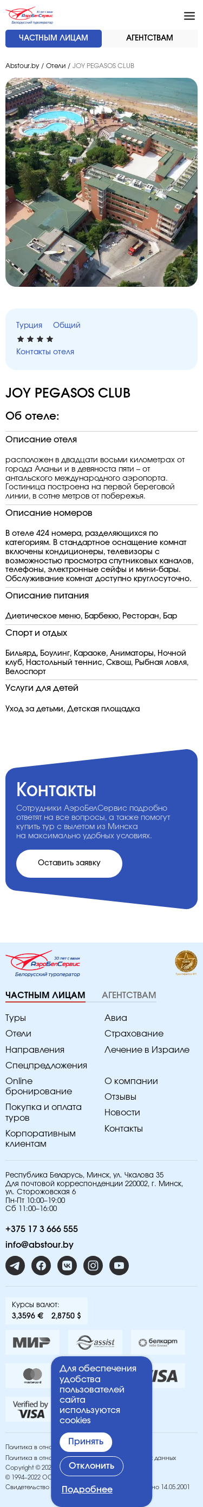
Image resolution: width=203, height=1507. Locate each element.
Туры (15, 1018)
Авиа (115, 1018)
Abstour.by (22, 66)
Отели (56, 66)
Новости (122, 1112)
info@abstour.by (39, 1245)
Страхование (133, 1034)
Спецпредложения (46, 1065)
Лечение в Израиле (146, 1050)
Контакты (123, 1129)
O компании (131, 1081)
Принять (85, 1441)
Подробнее (87, 1489)
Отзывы (120, 1097)
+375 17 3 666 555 (41, 1229)
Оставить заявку (69, 863)
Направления (34, 1050)
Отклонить (91, 1466)
